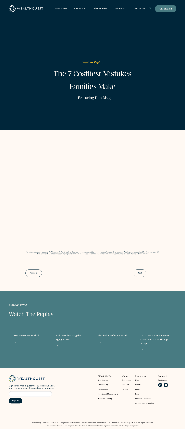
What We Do (61, 8)
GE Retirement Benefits (144, 403)
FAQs (137, 389)
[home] (26, 8)
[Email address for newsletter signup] (30, 394)
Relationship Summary (40, 423)
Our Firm (125, 385)
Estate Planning (104, 389)
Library (137, 380)
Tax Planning (103, 385)
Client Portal (139, 8)
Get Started (165, 8)
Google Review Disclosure (70, 423)
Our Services (103, 380)
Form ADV (54, 423)
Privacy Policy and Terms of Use (94, 423)
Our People (126, 380)
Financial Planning (105, 398)
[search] (149, 9)
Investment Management (108, 394)
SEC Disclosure (114, 423)
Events (137, 385)
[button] (80, 8)
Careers (125, 389)
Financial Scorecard (142, 398)
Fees (137, 394)
